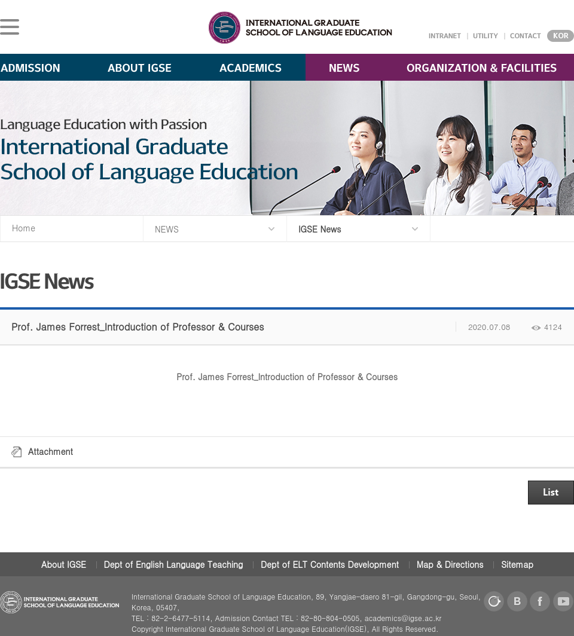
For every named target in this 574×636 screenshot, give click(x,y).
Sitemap (517, 564)
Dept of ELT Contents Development (330, 564)
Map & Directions (450, 564)
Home (23, 228)
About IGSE (63, 564)
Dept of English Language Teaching (173, 564)
